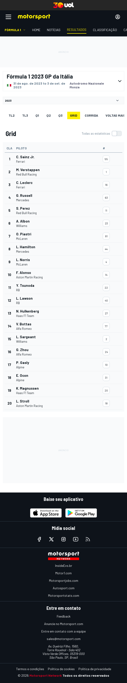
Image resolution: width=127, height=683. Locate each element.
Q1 (37, 115)
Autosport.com (63, 588)
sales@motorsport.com (64, 639)
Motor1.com (63, 573)
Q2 (48, 115)
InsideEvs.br (63, 566)
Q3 (60, 115)
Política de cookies (61, 669)
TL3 (25, 115)
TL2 (12, 115)
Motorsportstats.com (63, 595)
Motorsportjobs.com (63, 580)
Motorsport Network (45, 675)
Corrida (91, 115)
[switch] (101, 133)
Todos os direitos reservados (86, 675)
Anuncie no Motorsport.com (63, 624)
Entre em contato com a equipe (63, 631)
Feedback (64, 616)
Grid (73, 115)
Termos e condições (30, 669)
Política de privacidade (94, 669)
